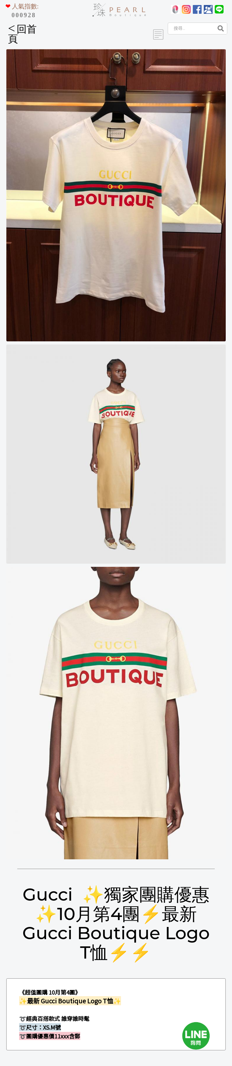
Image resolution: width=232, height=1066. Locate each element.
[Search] (190, 28)
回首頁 (22, 33)
